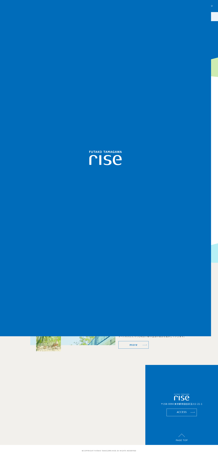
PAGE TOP (182, 440)
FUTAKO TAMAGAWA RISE (105, 451)
